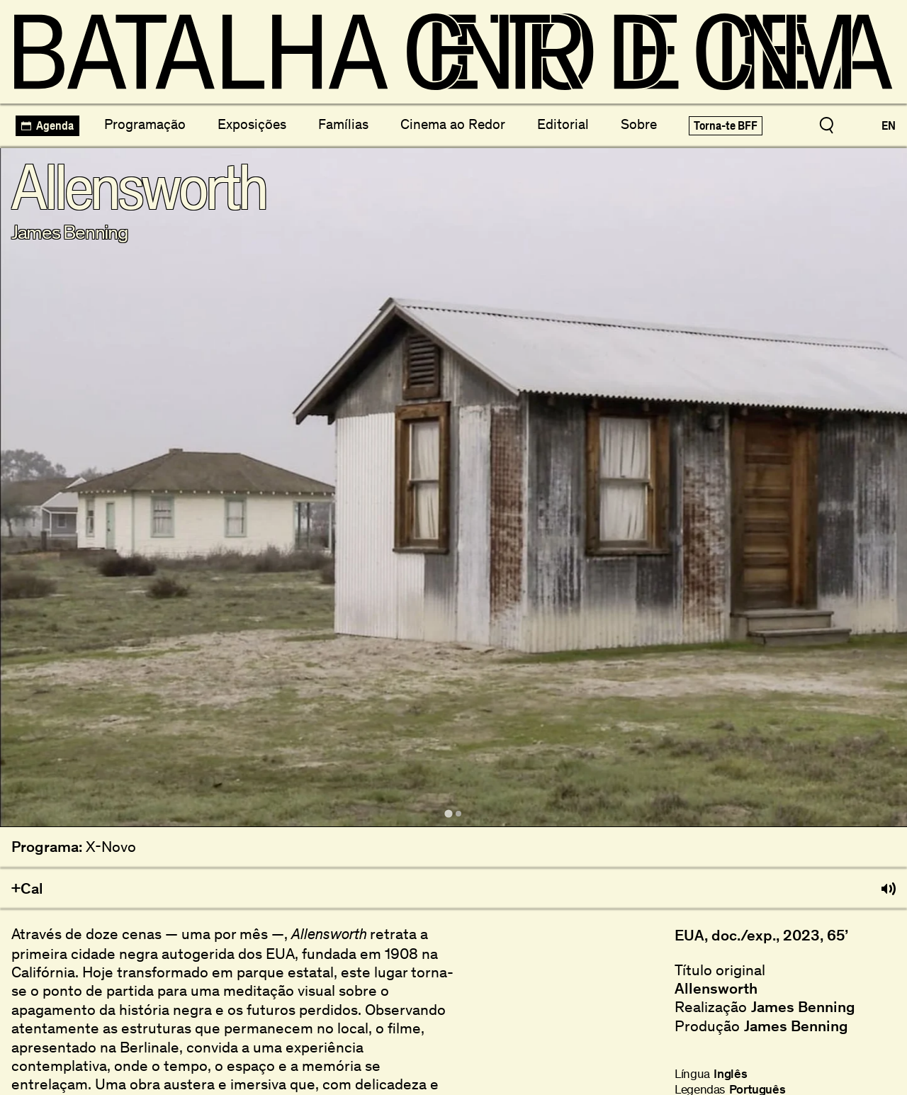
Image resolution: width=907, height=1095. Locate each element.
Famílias (343, 124)
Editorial (563, 124)
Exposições (252, 124)
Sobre (639, 124)
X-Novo (111, 847)
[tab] (448, 813)
